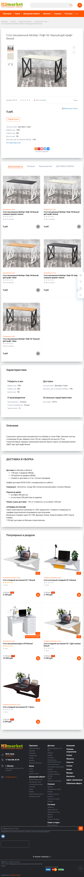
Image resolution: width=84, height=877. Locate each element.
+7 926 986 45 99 (12, 760)
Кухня (17, 14)
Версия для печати (71, 108)
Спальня (57, 14)
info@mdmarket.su (11, 777)
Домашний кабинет (31, 14)
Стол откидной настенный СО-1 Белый (19, 580)
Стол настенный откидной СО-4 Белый (60, 580)
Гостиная (68, 14)
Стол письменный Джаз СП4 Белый (18, 644)
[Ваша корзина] (80, 275)
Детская (46, 14)
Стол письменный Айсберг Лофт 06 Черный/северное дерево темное (62, 276)
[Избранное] (80, 281)
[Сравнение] (80, 288)
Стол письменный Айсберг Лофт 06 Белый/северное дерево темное (21, 213)
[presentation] (15, 844)
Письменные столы (9, 209)
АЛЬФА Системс (15, 875)
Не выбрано (10, 756)
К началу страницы (42, 857)
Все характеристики (13, 143)
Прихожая (7, 14)
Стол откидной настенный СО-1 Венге (18, 707)
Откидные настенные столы (11, 577)
